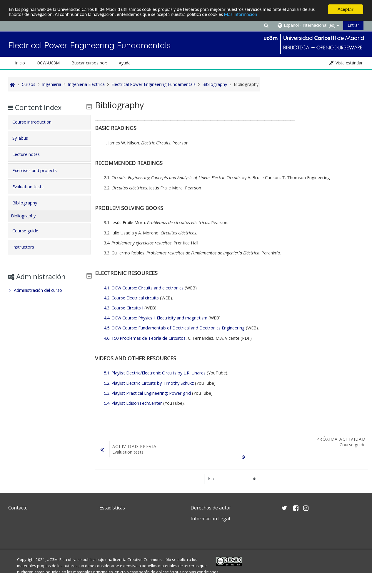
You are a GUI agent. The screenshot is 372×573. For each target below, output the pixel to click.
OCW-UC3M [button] (48, 63)
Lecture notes (30, 154)
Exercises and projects (38, 170)
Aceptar (345, 9)
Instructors (27, 247)
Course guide (29, 231)
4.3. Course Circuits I (123, 308)
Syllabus (24, 138)
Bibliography (28, 203)
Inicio (20, 63)
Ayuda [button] (125, 63)
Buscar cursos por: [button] (89, 63)
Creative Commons (144, 559)
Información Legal (210, 518)
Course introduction (36, 122)
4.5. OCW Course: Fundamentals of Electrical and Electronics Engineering (174, 328)
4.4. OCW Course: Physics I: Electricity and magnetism (155, 318)
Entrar (353, 25)
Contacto (18, 507)
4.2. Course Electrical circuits (131, 298)
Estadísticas (112, 507)
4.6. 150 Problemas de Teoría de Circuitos (145, 338)
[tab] (49, 122)
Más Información (256, 14)
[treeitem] (49, 290)
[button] (266, 25)
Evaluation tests (32, 186)
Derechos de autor (211, 507)
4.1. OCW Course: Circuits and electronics (144, 288)
